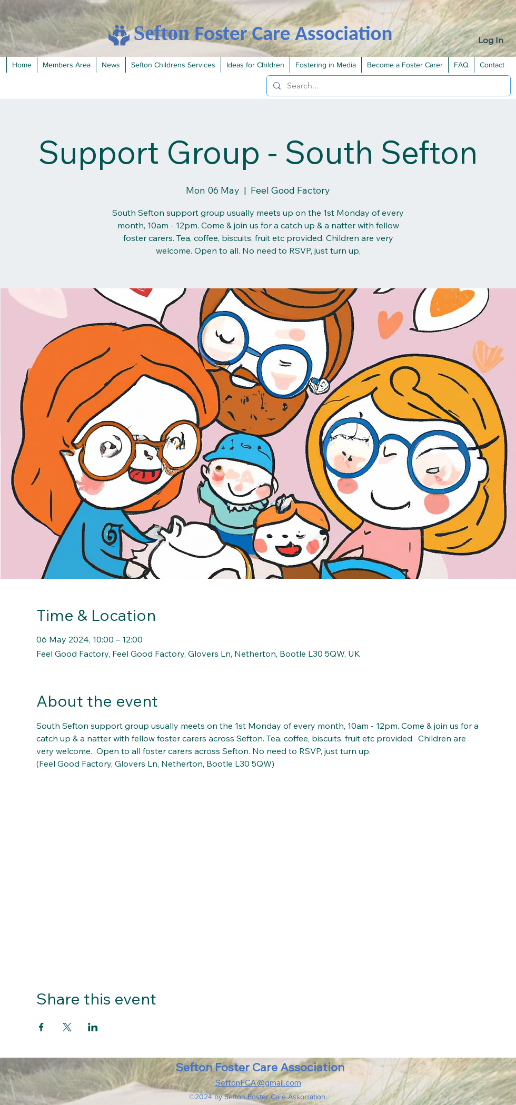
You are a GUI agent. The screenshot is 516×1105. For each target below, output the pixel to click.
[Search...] (387, 86)
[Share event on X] (67, 1027)
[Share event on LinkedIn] (93, 1027)
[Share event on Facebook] (41, 1027)
